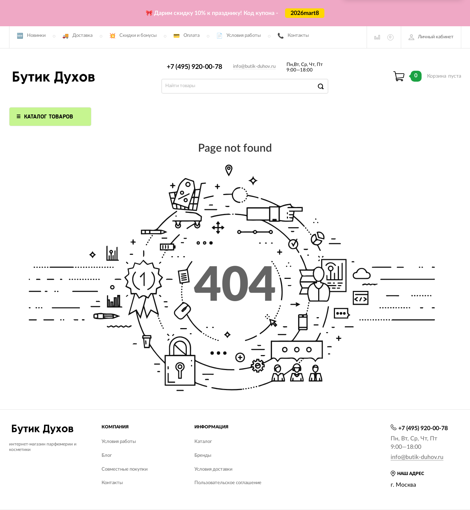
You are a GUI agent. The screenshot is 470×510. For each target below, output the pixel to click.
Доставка (82, 35)
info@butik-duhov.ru (254, 66)
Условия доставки (213, 469)
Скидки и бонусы (138, 35)
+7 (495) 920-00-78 (194, 67)
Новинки (36, 35)
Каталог (203, 441)
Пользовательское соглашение (227, 482)
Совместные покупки (124, 469)
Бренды (202, 455)
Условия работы (243, 35)
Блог (107, 455)
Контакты (298, 35)
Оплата (191, 35)
